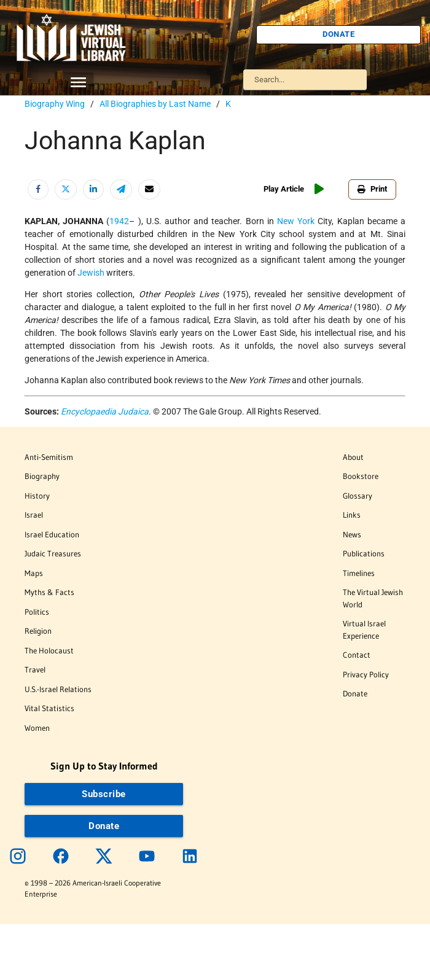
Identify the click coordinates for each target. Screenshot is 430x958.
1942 (119, 221)
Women (37, 728)
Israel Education (52, 534)
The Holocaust (49, 650)
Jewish (90, 273)
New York (296, 221)
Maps (34, 573)
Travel (35, 669)
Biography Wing (55, 104)
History (37, 495)
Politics (37, 612)
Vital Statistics (49, 708)
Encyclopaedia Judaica (105, 411)
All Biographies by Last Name (155, 104)
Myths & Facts (49, 592)
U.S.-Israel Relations (58, 689)
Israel (34, 515)
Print (372, 188)
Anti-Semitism (49, 457)
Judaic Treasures (53, 553)
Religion (38, 631)
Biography (42, 476)
